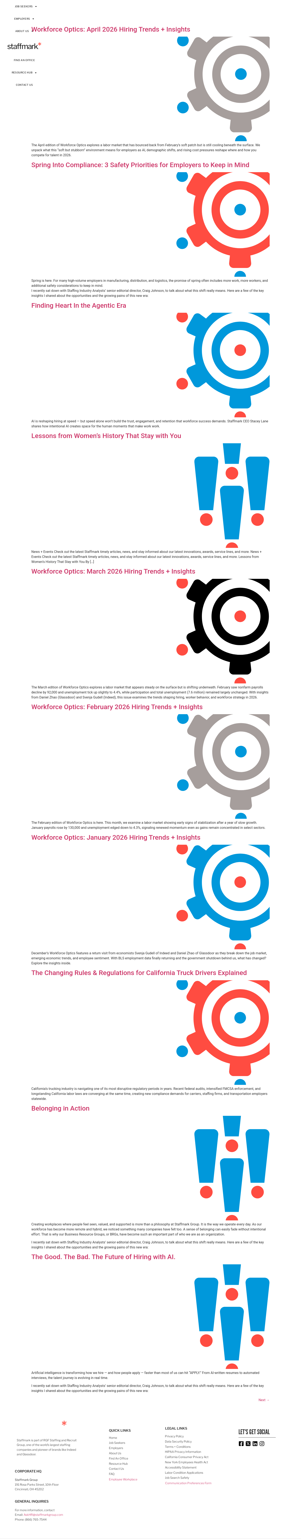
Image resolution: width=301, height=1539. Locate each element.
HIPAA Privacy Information (183, 1451)
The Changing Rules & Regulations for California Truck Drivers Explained (139, 973)
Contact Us (24, 84)
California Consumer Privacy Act (186, 1457)
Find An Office (24, 60)
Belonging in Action (60, 1108)
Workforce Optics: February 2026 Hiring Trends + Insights (117, 707)
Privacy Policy (174, 1436)
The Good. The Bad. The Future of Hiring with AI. (103, 1257)
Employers (24, 18)
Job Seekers (26, 6)
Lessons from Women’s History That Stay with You (106, 436)
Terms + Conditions (178, 1446)
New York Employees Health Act (186, 1462)
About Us (24, 31)
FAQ (112, 1474)
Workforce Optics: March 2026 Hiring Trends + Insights (113, 571)
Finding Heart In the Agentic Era (78, 305)
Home (113, 1437)
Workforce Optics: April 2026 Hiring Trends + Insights (110, 29)
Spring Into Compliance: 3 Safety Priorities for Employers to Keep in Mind (140, 165)
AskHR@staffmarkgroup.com (43, 1514)
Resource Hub (24, 72)
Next (264, 1400)
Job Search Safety (177, 1477)
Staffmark (24, 46)
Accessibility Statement (180, 1467)
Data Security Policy (178, 1441)
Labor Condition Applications (184, 1472)
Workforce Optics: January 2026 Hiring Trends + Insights (115, 837)
